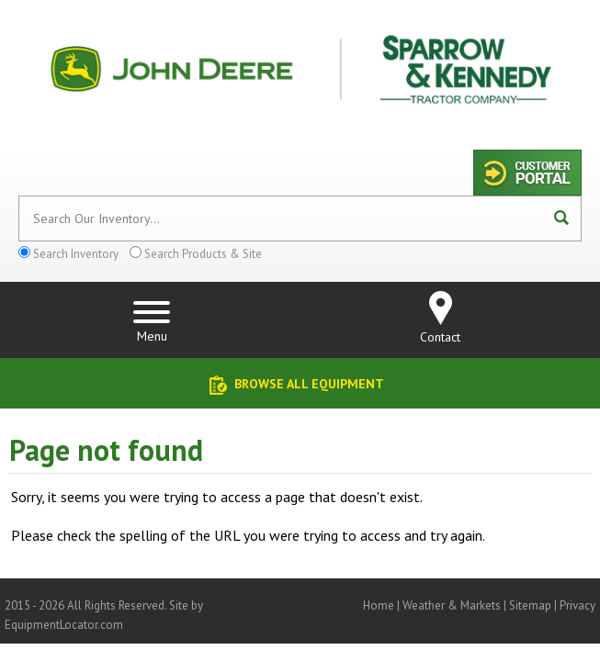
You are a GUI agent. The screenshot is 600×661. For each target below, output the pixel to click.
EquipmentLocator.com (64, 625)
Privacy (577, 605)
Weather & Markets (451, 605)
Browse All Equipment (309, 383)
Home (378, 605)
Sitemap (530, 605)
